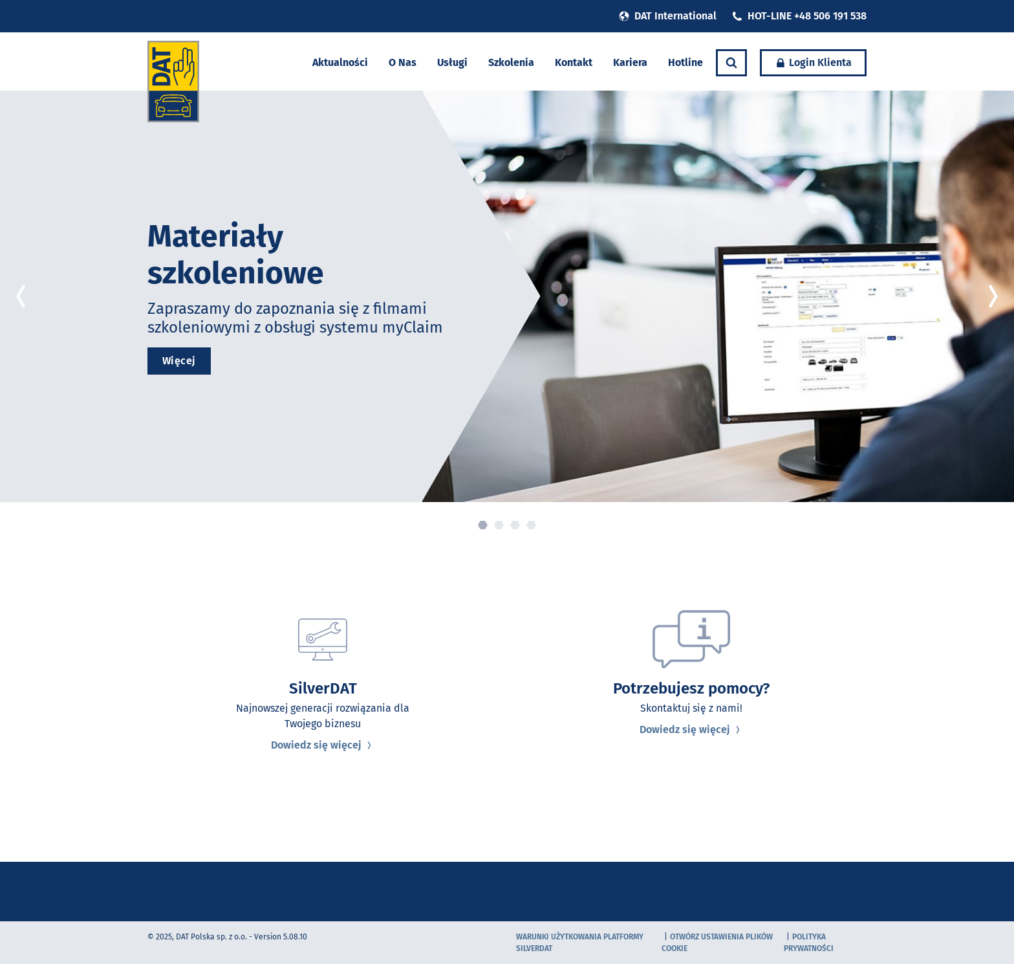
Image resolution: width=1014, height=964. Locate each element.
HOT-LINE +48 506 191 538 (799, 16)
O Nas (402, 62)
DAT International (668, 16)
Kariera (630, 62)
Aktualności (340, 62)
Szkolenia (511, 62)
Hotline (685, 62)
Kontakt (573, 62)
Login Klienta (813, 62)
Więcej (179, 361)
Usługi (452, 62)
